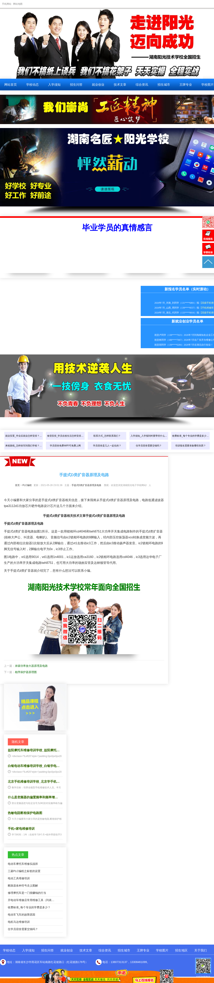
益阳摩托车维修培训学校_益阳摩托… (34, 750)
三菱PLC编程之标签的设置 (24, 871)
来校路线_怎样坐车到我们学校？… (23, 445)
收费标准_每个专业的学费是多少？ (29, 907)
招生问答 (76, 84)
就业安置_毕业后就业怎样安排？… (23, 435)
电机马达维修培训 (19, 921)
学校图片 (162, 950)
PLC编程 (27, 485)
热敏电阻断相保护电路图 (25, 813)
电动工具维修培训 (19, 878)
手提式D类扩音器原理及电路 (86, 485)
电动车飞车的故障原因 (21, 914)
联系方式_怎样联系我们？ (107, 435)
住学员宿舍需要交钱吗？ (149, 445)
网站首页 (10, 84)
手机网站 (6, 4)
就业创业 (98, 84)
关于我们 (200, 950)
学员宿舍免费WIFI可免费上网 (65, 445)
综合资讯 (142, 84)
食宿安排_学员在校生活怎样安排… (65, 435)
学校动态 (32, 84)
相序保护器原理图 (26, 672)
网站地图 (17, 4)
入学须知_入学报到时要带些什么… (149, 435)
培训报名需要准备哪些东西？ (190, 445)
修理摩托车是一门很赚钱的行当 (27, 892)
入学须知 (54, 84)
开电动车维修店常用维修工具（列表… (31, 900)
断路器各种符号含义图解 (23, 885)
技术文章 (120, 84)
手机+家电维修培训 (21, 828)
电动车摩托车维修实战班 (23, 863)
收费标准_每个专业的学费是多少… (190, 435)
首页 (17, 485)
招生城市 (164, 84)
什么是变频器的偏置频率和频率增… (33, 797)
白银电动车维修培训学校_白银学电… (34, 766)
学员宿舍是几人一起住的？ (107, 445)
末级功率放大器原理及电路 (31, 665)
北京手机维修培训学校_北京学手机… (34, 781)
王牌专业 (185, 84)
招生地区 (181, 950)
